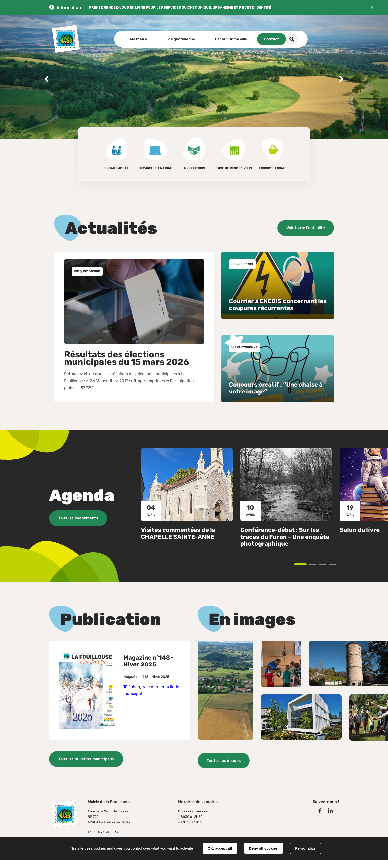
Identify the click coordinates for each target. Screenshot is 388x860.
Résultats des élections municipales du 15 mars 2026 (126, 358)
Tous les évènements (78, 517)
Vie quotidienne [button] (181, 39)
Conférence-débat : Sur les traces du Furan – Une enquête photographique (284, 536)
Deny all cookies (263, 848)
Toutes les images (224, 759)
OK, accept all (220, 848)
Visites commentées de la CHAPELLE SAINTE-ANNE (178, 533)
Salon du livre (360, 529)
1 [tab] (306, 564)
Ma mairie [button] (138, 39)
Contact (287, 39)
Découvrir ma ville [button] (231, 39)
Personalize (305, 848)
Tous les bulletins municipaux (86, 758)
